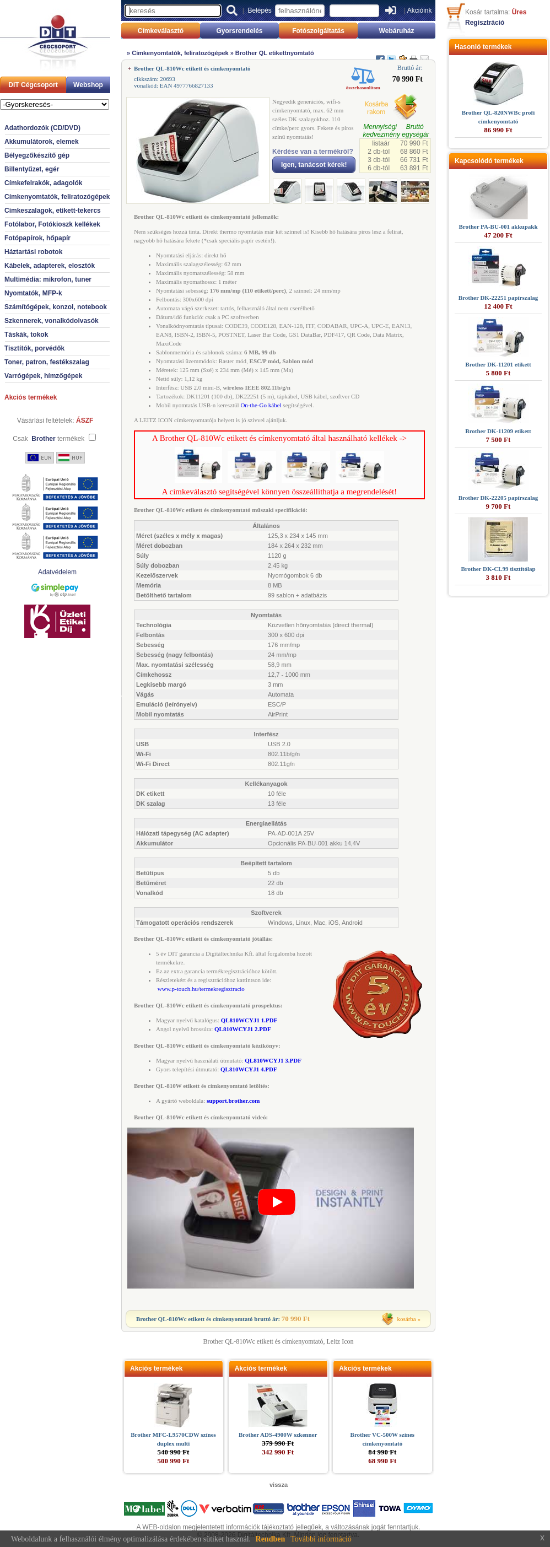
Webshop (88, 85)
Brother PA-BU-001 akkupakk (498, 226)
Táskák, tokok (26, 334)
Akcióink (419, 10)
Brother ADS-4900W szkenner (278, 1434)
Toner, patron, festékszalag (46, 362)
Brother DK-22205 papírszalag (498, 497)
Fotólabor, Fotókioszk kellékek (52, 224)
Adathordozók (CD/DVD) (42, 128)
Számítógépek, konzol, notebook (55, 307)
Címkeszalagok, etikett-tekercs (52, 210)
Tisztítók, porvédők (34, 348)
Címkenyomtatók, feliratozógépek (57, 197)
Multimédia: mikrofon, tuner (47, 279)
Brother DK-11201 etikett (498, 364)
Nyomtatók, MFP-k (33, 293)
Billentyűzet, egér (31, 169)
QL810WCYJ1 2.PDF (242, 1029)
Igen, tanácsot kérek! (314, 165)
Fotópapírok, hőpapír (37, 238)
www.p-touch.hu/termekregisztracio (201, 988)
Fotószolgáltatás (318, 31)
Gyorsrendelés (239, 31)
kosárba (406, 1319)
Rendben (270, 1539)
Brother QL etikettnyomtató (274, 53)
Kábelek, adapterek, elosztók (49, 265)
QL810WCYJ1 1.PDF (249, 1020)
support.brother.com (233, 1100)
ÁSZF (84, 420)
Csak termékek (48, 439)
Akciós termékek (30, 397)
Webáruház (396, 31)
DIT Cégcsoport (32, 85)
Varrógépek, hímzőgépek (43, 376)
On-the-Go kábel (260, 405)
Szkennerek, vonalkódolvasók (51, 321)
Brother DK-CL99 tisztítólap (498, 568)
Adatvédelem (57, 572)
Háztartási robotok (33, 252)
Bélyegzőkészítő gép (36, 155)
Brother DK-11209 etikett (498, 431)
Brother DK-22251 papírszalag (498, 297)
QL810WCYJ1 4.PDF (248, 1069)
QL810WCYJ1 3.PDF (273, 1060)
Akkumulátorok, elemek (41, 141)
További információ (321, 1539)
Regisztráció (484, 22)
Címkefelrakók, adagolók (43, 183)
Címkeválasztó (161, 31)
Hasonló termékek (483, 47)
